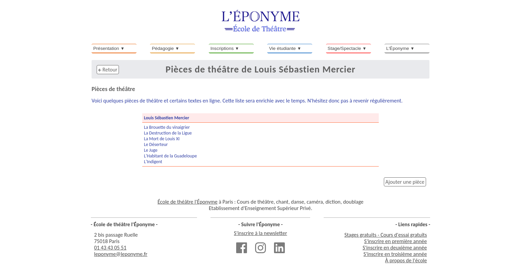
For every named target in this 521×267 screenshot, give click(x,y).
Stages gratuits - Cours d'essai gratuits (385, 235)
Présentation (106, 48)
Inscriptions (222, 48)
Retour (107, 69)
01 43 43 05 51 (110, 247)
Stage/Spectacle (344, 48)
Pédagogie (163, 48)
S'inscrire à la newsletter (260, 233)
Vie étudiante (282, 48)
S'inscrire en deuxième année (395, 247)
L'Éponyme (397, 48)
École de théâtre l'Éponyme (187, 202)
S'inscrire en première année (395, 241)
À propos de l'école (406, 260)
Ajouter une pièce (405, 182)
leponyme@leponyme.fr (121, 254)
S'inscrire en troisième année (395, 254)
